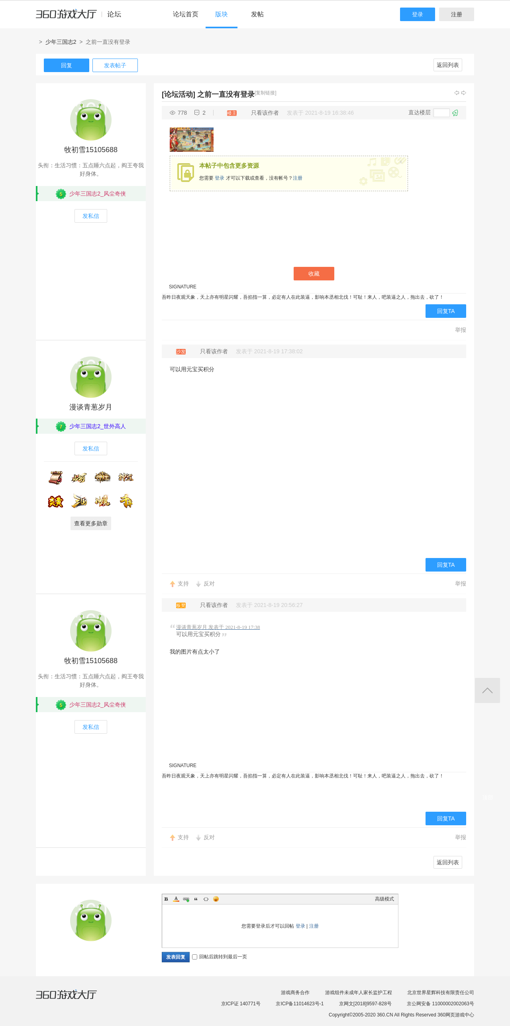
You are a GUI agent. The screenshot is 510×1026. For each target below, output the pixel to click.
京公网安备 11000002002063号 (440, 1003)
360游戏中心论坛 (82, 17)
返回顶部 (487, 690)
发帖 (257, 14)
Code (206, 899)
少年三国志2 (60, 42)
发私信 (90, 216)
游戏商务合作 (295, 992)
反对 (209, 583)
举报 (460, 330)
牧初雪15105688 (91, 150)
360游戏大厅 (74, 999)
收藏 (314, 273)
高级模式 (384, 899)
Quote (196, 899)
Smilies (216, 899)
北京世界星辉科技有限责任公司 (440, 992)
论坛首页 (185, 14)
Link (186, 899)
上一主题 (456, 92)
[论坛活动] (178, 94)
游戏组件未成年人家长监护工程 (358, 992)
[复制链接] (266, 93)
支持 (183, 583)
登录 (417, 14)
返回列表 (448, 65)
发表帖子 (115, 65)
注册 (456, 14)
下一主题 (463, 92)
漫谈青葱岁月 (90, 407)
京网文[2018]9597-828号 (365, 1003)
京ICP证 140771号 (241, 1003)
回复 (66, 65)
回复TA (446, 311)
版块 (221, 14)
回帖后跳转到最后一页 (219, 956)
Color (176, 899)
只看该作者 (265, 113)
